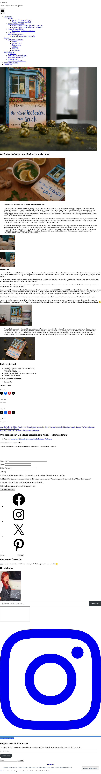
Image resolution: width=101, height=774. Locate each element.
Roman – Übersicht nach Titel (21, 22)
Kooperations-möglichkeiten (17, 61)
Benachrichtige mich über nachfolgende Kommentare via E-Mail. (23, 485)
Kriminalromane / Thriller (16, 24)
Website (2, 474)
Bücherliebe (8, 16)
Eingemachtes (16, 45)
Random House (69, 427)
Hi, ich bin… (12, 54)
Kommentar (4, 463)
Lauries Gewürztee (10, 370)
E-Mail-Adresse (5, 470)
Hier (1, 566)
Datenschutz (8, 64)
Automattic (37, 773)
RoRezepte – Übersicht (15, 39)
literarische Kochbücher (15, 34)
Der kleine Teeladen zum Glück (21, 427)
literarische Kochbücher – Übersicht (23, 36)
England (33, 427)
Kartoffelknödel (9, 429)
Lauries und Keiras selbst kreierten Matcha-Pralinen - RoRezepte (31, 439)
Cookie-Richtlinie (46, 771)
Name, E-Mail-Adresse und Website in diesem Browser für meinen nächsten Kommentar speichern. (33, 478)
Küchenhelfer (16, 50)
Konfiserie (15, 48)
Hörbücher (11, 32)
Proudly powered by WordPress (10, 773)
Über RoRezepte (9, 52)
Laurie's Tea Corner (43, 427)
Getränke (15, 47)
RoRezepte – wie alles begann (17, 55)
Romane (10, 18)
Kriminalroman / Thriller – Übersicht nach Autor (27, 25)
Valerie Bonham (89, 427)
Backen (14, 41)
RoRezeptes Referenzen (15, 57)
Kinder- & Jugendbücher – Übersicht (23, 31)
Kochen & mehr (17, 43)
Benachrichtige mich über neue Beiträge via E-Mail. (18, 488)
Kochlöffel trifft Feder (11, 63)
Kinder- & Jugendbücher (16, 29)
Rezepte (6, 38)
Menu (2, 11)
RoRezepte (3, 2)
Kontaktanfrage (13, 59)
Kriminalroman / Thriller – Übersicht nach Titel (27, 27)
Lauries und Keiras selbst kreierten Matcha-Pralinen (20, 373)
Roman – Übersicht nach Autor (21, 20)
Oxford (61, 427)
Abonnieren (95, 606)
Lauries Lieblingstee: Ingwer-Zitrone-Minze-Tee (19, 368)
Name (2, 467)
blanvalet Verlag (5, 427)
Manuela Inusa (54, 427)
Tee (83, 427)
